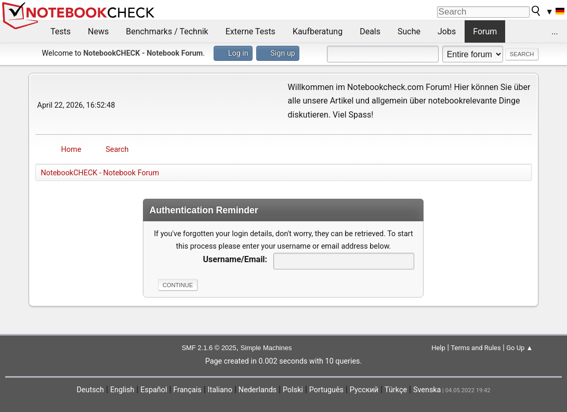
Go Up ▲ (519, 348)
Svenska (427, 389)
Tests (60, 31)
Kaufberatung (317, 31)
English (122, 389)
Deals (370, 31)
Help (438, 348)
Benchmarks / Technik (167, 31)
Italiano (220, 389)
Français (187, 389)
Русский (364, 389)
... (554, 31)
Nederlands (257, 389)
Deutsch (90, 389)
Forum (485, 31)
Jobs (447, 31)
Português (326, 389)
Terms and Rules (475, 348)
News (98, 31)
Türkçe (396, 389)
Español (153, 389)
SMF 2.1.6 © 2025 (208, 348)
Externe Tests (250, 31)
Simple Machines (266, 348)
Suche (409, 31)
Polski (293, 389)
